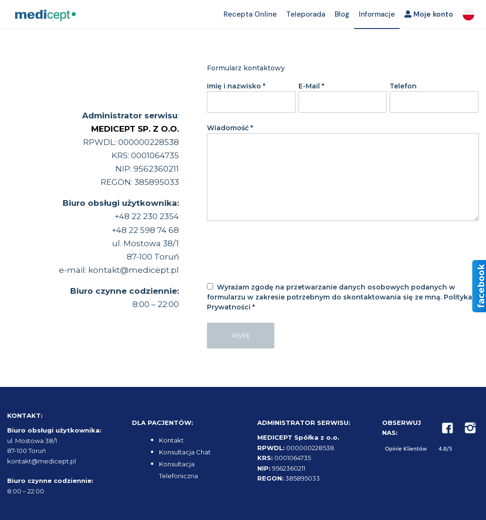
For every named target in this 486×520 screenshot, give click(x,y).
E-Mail (311, 86)
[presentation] (279, 258)
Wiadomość (230, 128)
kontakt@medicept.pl (133, 270)
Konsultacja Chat (185, 452)
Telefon (403, 86)
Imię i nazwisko (236, 86)
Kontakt (171, 440)
